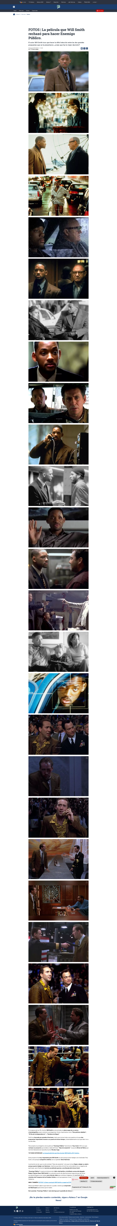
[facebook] (20, 1211)
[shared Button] (87, 48)
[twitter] (15, 1211)
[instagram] (17, 1211)
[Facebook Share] (82, 48)
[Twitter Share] (84, 48)
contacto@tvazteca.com (92, 1209)
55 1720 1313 (89, 1211)
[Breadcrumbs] (14, 14)
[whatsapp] (22, 1211)
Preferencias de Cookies (73, 1217)
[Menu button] (19, 7)
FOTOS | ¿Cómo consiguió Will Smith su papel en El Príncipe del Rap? (60, 1182)
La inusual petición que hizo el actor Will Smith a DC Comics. (61, 1153)
